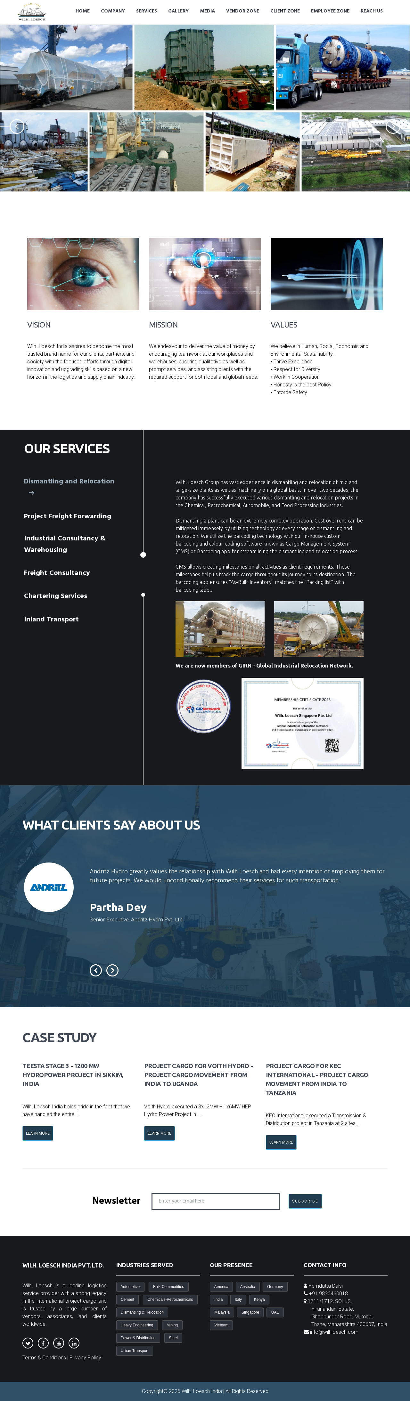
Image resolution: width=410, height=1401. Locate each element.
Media (207, 11)
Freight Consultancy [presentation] (58, 573)
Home (83, 11)
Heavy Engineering (137, 1325)
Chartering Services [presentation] (56, 596)
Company (113, 11)
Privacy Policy (85, 1358)
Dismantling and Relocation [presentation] (69, 487)
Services (146, 11)
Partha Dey (118, 907)
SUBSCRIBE (305, 1201)
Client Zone (285, 11)
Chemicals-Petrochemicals (170, 1299)
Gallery (178, 11)
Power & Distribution (138, 1338)
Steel (173, 1338)
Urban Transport (135, 1350)
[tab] (74, 487)
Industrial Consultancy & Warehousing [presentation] (65, 544)
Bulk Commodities (168, 1286)
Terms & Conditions (44, 1358)
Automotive (130, 1286)
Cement (127, 1299)
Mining (172, 1325)
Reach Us (372, 11)
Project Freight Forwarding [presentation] (68, 516)
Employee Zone (330, 11)
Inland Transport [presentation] (52, 619)
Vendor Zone (242, 11)
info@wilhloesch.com (334, 1332)
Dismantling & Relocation (142, 1312)
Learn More (38, 1133)
